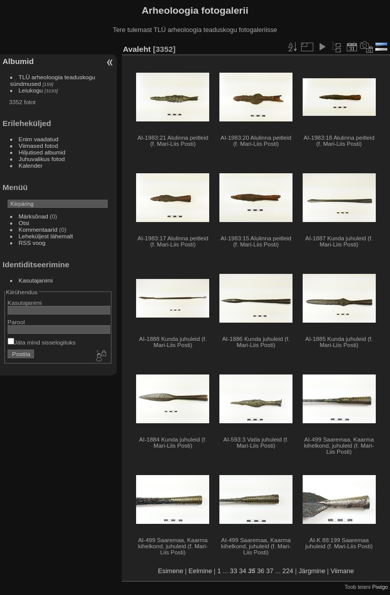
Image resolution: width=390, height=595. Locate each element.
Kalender (31, 165)
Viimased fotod (38, 145)
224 (287, 571)
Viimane (342, 571)
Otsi (24, 223)
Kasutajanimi (36, 280)
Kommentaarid (38, 229)
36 (260, 571)
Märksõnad (33, 216)
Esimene (170, 571)
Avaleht (137, 49)
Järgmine (312, 571)
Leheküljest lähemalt (46, 236)
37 (269, 571)
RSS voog (32, 242)
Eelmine (200, 571)
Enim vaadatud (39, 139)
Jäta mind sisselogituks (42, 342)
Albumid (18, 61)
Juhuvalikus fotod (42, 158)
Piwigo (380, 587)
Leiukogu (31, 90)
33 (233, 571)
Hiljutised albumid (42, 152)
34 (242, 571)
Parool (16, 322)
